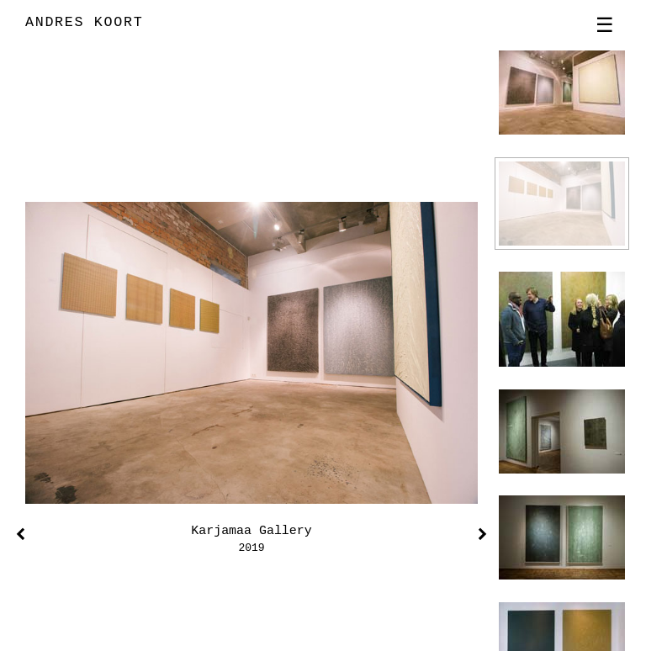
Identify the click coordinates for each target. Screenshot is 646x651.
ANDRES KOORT (84, 22)
